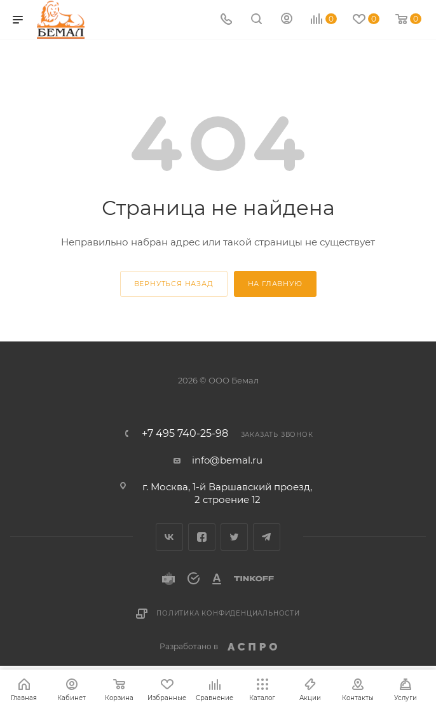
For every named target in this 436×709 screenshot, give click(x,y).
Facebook (201, 537)
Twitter (234, 537)
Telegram (266, 537)
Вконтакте (169, 537)
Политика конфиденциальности (228, 613)
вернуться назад (174, 283)
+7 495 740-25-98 (185, 434)
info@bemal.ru (227, 460)
